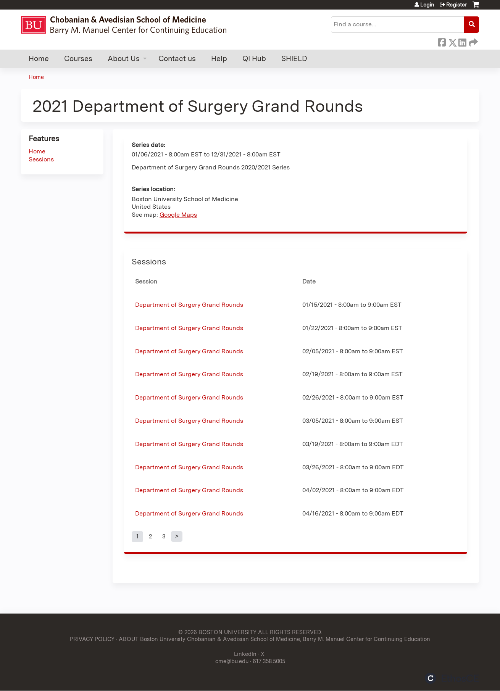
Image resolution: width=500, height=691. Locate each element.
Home (39, 58)
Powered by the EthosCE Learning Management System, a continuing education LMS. (452, 678)
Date (309, 281)
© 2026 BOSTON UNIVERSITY (217, 632)
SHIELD (294, 58)
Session (146, 281)
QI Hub (254, 58)
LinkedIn (462, 41)
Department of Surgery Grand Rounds (189, 304)
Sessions (41, 159)
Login (427, 4)
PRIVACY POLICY (92, 639)
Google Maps (178, 214)
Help (219, 58)
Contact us (177, 58)
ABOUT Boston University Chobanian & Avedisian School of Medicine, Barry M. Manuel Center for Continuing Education (274, 639)
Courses (78, 58)
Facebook (441, 41)
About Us (124, 58)
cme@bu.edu (231, 661)
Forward (472, 41)
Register (456, 4)
